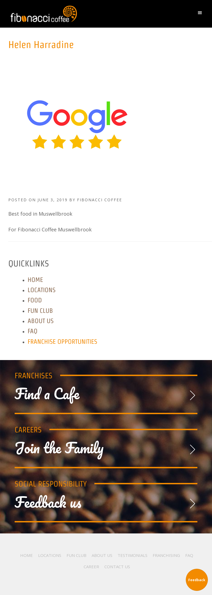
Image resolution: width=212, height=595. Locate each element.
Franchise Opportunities (62, 341)
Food (35, 300)
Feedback (196, 580)
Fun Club (40, 310)
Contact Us (117, 566)
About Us (41, 320)
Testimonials (132, 555)
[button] (201, 14)
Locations (41, 289)
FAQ (33, 330)
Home (35, 279)
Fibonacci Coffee (77, 14)
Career (91, 566)
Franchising (166, 555)
